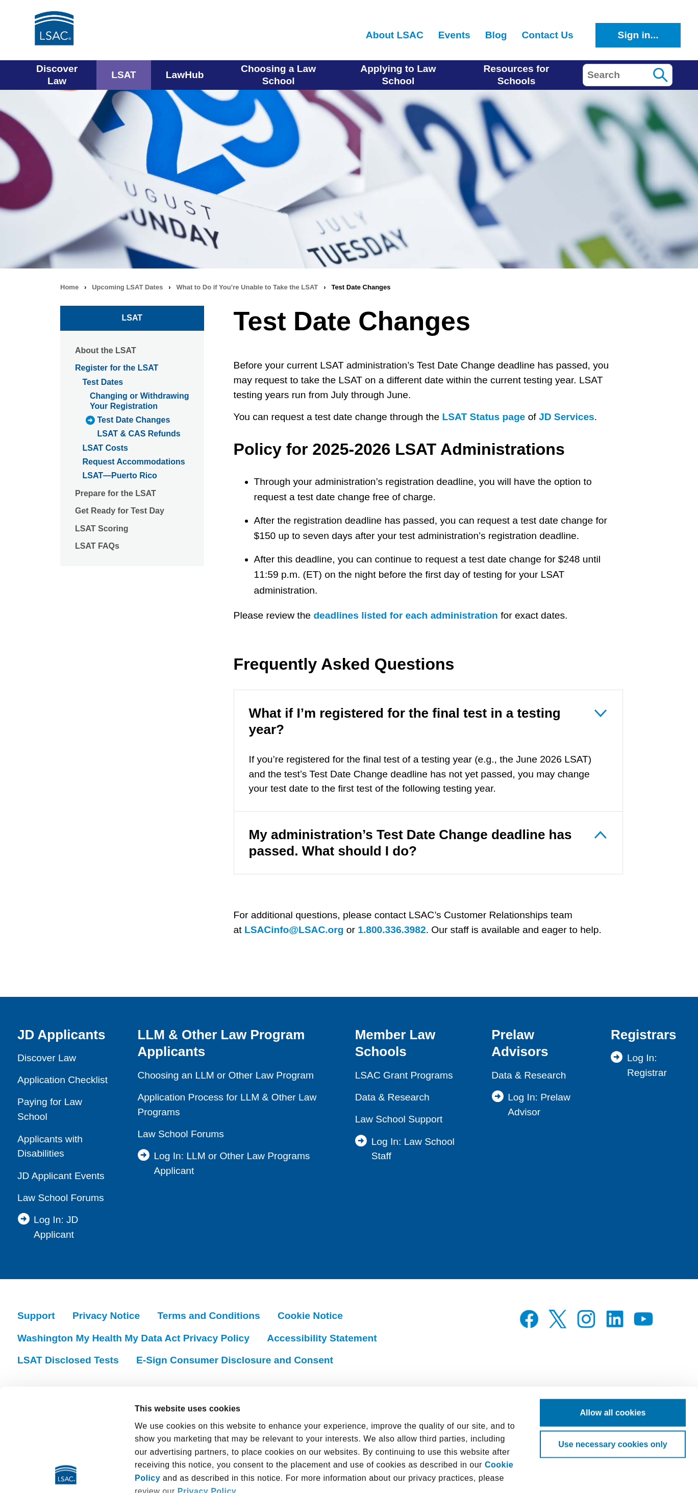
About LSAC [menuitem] (394, 35)
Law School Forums (60, 1197)
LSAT (132, 317)
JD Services (566, 416)
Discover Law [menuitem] (57, 74)
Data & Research (392, 1097)
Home (69, 287)
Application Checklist (62, 1079)
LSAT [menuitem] (123, 74)
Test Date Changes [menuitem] (133, 419)
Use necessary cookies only (612, 1341)
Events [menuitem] (454, 35)
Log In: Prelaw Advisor (539, 1104)
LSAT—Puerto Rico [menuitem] (120, 475)
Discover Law (46, 1058)
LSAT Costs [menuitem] (105, 448)
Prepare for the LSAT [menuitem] (115, 493)
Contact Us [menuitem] (547, 35)
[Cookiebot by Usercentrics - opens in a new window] (66, 1472)
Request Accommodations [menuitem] (134, 461)
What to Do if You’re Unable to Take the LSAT (247, 287)
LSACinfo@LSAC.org (294, 929)
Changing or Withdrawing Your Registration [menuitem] (139, 400)
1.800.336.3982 (392, 929)
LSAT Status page (484, 416)
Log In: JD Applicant (56, 1227)
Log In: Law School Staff (413, 1149)
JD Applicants (61, 1034)
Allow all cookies (613, 1310)
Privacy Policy (207, 1388)
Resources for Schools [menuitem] (516, 74)
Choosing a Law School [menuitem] (278, 74)
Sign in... (638, 35)
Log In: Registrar (647, 1065)
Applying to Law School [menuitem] (398, 74)
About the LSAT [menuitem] (105, 350)
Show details (160, 1472)
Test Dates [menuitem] (103, 382)
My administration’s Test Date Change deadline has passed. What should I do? (410, 843)
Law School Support (399, 1119)
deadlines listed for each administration (405, 615)
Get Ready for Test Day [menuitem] (119, 510)
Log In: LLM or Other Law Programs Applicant (232, 1163)
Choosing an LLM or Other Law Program (225, 1075)
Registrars (644, 1034)
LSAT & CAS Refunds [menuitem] (139, 433)
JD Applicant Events (61, 1175)
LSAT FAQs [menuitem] (97, 546)
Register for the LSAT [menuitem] (116, 367)
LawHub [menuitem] (185, 74)
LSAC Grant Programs (404, 1075)
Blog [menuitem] (496, 35)
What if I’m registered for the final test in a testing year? (405, 721)
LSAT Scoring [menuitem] (102, 528)
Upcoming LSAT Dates (127, 287)
